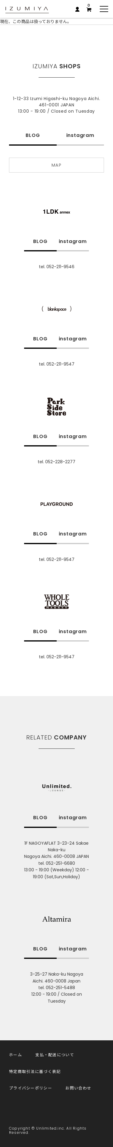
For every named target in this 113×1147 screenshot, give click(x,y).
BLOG (33, 135)
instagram (80, 135)
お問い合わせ (78, 1088)
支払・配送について (54, 1054)
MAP (56, 165)
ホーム (15, 1054)
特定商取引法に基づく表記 (35, 1071)
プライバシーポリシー (30, 1088)
